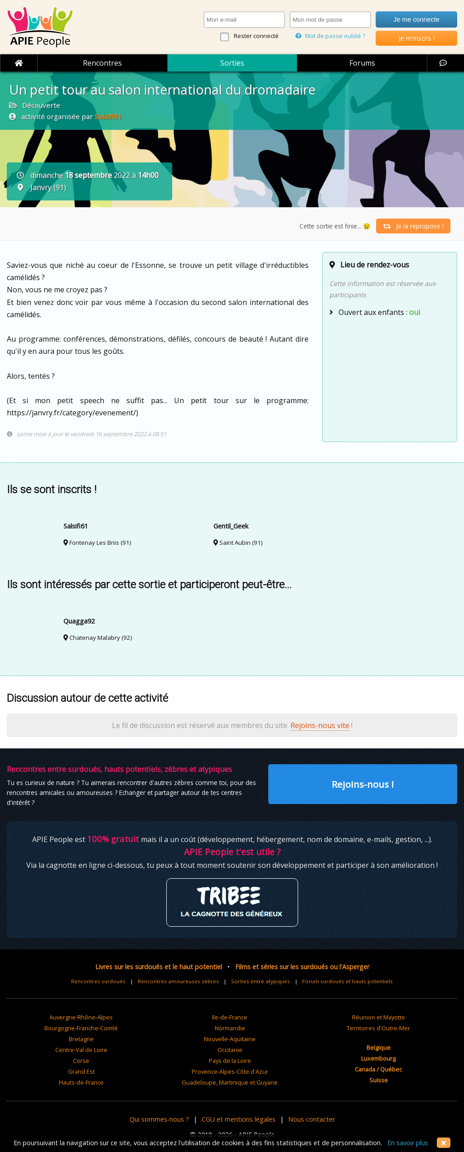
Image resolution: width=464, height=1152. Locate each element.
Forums (362, 63)
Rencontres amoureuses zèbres (178, 981)
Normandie (230, 1028)
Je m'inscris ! (417, 38)
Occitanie (230, 1050)
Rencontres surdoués (98, 981)
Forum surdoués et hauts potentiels (347, 981)
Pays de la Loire (230, 1061)
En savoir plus (407, 1142)
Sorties (232, 63)
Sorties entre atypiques (260, 981)
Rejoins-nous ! (363, 784)
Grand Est (81, 1071)
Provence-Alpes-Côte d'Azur (230, 1071)
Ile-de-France (229, 1017)
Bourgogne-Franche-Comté (81, 1028)
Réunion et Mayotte (378, 1017)
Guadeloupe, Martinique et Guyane (230, 1082)
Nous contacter (311, 1119)
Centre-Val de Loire (81, 1050)
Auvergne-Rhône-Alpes (81, 1017)
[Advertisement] (389, 378)
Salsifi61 (108, 116)
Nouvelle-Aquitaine (230, 1039)
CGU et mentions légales (239, 1119)
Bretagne (81, 1039)
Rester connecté (256, 36)
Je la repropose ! (413, 226)
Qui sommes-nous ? (159, 1119)
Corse (81, 1061)
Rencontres (102, 63)
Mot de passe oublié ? (330, 36)
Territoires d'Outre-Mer (378, 1028)
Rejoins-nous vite (319, 725)
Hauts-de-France (81, 1082)
